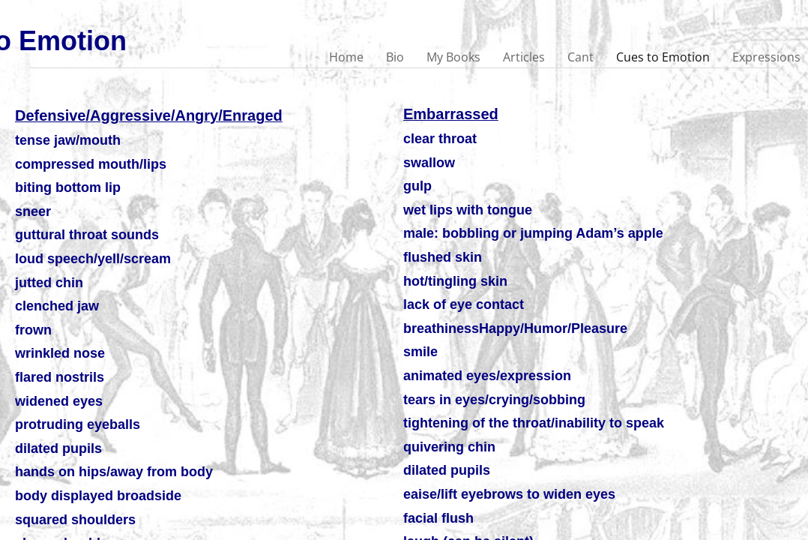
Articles (524, 57)
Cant (580, 57)
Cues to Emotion (663, 57)
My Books (453, 57)
